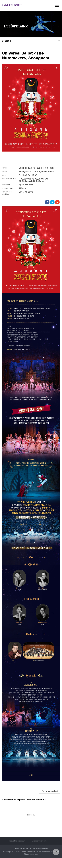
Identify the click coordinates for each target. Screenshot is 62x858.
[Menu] (56, 5)
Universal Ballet (18, 5)
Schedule (6, 41)
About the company (17, 841)
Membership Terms (39, 841)
